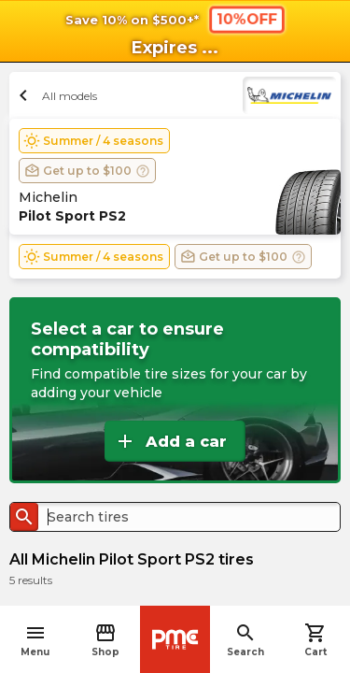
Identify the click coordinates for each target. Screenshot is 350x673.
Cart (315, 640)
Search (245, 640)
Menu (35, 640)
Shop (105, 640)
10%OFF (246, 18)
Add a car (170, 441)
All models (55, 95)
